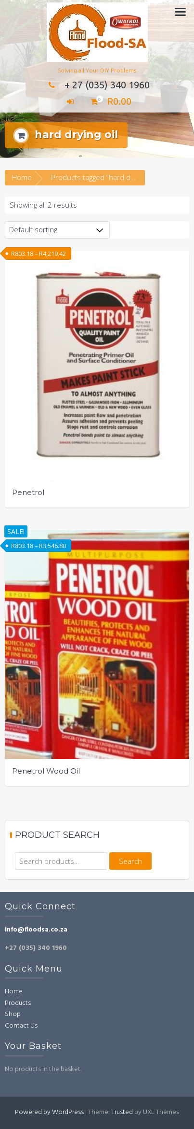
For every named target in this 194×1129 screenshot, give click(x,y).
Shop (13, 1014)
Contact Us (21, 1025)
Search (130, 861)
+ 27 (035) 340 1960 (97, 84)
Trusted (122, 1112)
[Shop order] (57, 230)
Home (22, 177)
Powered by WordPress (49, 1112)
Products (18, 1003)
